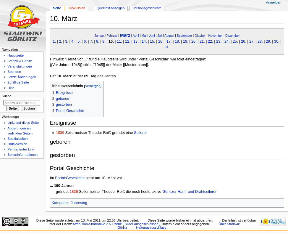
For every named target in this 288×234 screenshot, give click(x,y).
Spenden (14, 71)
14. (144, 41)
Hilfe (10, 88)
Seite (57, 8)
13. (136, 41)
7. (91, 41)
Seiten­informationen (22, 154)
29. (268, 41)
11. (119, 41)
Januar (99, 35)
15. (152, 41)
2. (60, 41)
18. (177, 41)
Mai (144, 35)
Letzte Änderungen (21, 77)
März (125, 35)
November (215, 35)
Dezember (232, 35)
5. (79, 41)
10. (111, 41)
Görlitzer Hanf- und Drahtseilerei (189, 192)
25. (235, 41)
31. (167, 47)
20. (194, 41)
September (184, 35)
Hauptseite (15, 55)
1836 (60, 133)
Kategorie (60, 203)
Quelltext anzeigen (111, 8)
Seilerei (140, 133)
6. (85, 41)
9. (104, 41)
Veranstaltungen (19, 66)
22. (210, 41)
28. (260, 41)
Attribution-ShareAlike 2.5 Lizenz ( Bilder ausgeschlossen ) (116, 224)
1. (54, 41)
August (169, 35)
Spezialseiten (17, 138)
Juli (159, 35)
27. (252, 41)
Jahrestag (79, 203)
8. (97, 41)
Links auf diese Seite (23, 122)
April (136, 35)
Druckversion (17, 144)
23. (218, 41)
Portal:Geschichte (70, 178)
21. (202, 41)
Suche (7, 96)
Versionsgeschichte (147, 8)
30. (276, 41)
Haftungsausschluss (151, 227)
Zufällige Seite (18, 82)
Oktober (200, 35)
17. (169, 41)
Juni (152, 35)
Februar (111, 35)
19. (185, 41)
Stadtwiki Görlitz (19, 61)
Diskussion (77, 8)
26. (243, 41)
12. (127, 41)
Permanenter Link (20, 149)
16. (161, 41)
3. (66, 41)
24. (227, 41)
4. (73, 41)
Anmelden (273, 2)
